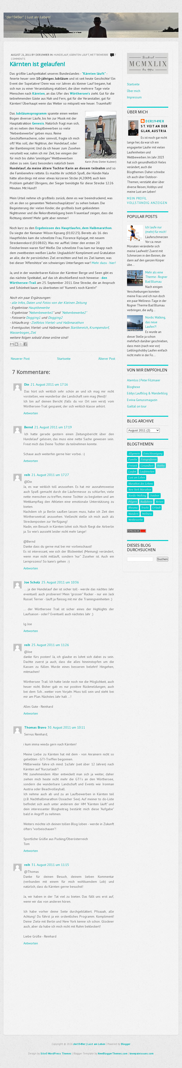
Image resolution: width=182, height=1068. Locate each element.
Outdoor (154, 495)
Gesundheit (147, 465)
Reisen (159, 501)
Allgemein (134, 453)
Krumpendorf (99, 327)
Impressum (134, 97)
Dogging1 (33, 317)
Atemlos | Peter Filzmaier (143, 380)
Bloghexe (133, 387)
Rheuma (132, 507)
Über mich (133, 91)
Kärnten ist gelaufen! (37, 64)
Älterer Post (106, 358)
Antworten (30, 413)
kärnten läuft (79, 54)
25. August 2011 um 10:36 (60, 582)
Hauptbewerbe (39, 307)
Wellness (147, 513)
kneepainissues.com (142, 1053)
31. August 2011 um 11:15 (50, 865)
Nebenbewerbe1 (41, 312)
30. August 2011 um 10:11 (66, 727)
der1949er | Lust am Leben (89, 1044)
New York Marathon (139, 489)
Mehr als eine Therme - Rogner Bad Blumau (156, 277)
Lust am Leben (136, 477)
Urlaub (156, 507)
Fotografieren (149, 459)
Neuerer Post (20, 358)
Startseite (64, 358)
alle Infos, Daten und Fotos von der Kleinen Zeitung (49, 303)
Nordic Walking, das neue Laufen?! (155, 322)
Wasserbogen (19, 332)
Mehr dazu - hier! (104, 263)
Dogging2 (55, 317)
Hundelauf (61, 54)
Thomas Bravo (35, 727)
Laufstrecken (147, 471)
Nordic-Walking (137, 495)
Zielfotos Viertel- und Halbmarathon (57, 322)
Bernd (28, 427)
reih (27, 475)
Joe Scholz (32, 582)
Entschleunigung (153, 453)
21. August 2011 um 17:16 (49, 384)
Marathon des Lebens (140, 483)
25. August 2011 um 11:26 (50, 645)
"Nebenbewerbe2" (74, 312)
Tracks (145, 507)
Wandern (133, 513)
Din (26, 384)
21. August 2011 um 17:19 (53, 427)
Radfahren (146, 501)
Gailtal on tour (136, 406)
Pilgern (132, 501)
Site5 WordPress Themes (56, 1053)
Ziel (33, 332)
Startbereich (79, 327)
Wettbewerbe (99, 54)
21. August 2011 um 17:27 (50, 475)
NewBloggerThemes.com (112, 1053)
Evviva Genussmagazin (142, 400)
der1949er (155, 121)
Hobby (161, 465)
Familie (132, 459)
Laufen (132, 471)
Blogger (125, 1044)
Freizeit (132, 465)
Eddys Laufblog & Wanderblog (147, 393)
